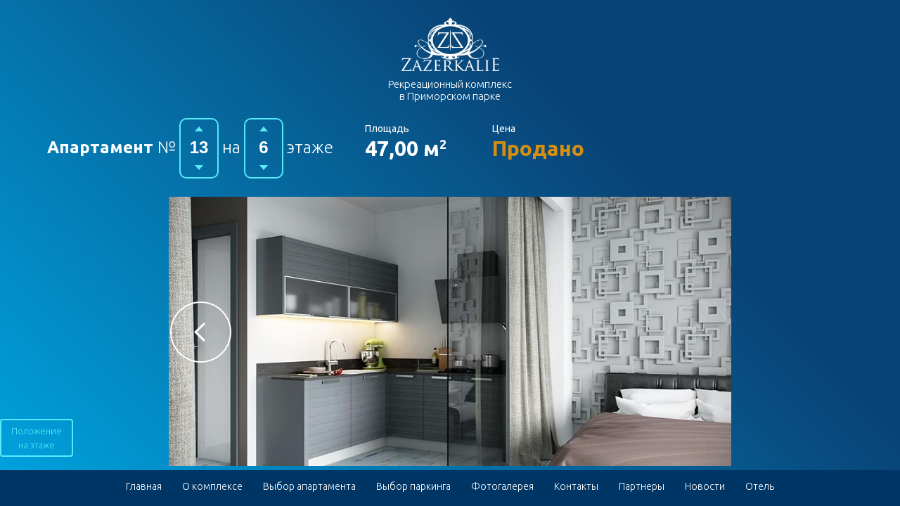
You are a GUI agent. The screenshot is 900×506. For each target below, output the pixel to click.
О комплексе (212, 486)
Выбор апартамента (309, 486)
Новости (705, 486)
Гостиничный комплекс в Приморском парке (450, 44)
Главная (144, 486)
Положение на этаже (36, 438)
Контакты (576, 486)
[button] (200, 332)
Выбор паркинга (413, 486)
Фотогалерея (502, 486)
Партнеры (641, 486)
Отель (759, 486)
